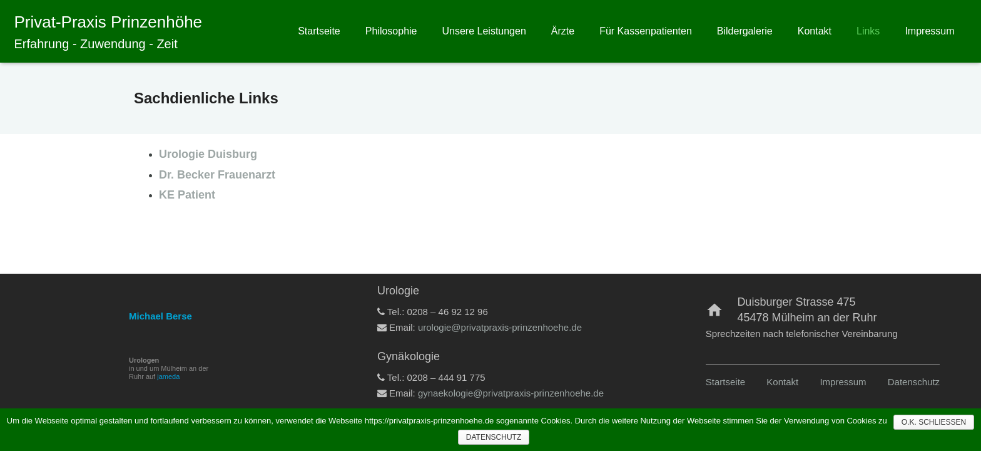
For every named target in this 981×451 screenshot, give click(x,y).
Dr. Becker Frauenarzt (217, 174)
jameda (168, 376)
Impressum (843, 381)
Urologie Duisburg (208, 154)
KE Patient (187, 195)
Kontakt (782, 381)
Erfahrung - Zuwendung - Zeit (96, 44)
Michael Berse (160, 316)
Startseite (725, 381)
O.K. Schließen (934, 422)
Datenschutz (914, 381)
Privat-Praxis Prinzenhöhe (108, 22)
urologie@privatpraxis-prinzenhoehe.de (500, 327)
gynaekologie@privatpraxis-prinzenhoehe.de (511, 393)
